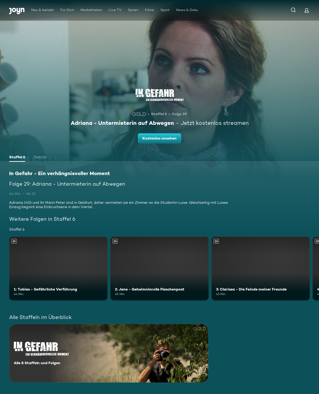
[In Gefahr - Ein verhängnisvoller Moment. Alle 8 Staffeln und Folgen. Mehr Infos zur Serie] (108, 353)
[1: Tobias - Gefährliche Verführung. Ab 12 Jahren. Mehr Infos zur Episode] (58, 269)
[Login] (306, 10)
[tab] (17, 158)
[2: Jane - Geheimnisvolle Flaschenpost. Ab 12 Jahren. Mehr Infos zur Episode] (159, 269)
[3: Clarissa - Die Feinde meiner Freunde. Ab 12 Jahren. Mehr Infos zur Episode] (260, 269)
